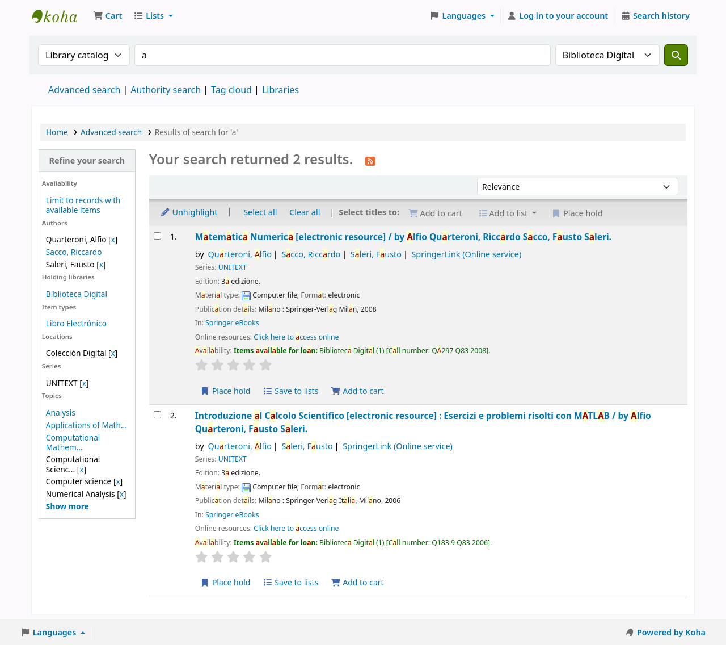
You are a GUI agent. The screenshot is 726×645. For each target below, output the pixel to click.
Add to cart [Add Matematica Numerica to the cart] (357, 391)
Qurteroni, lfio (240, 254)
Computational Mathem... (73, 442)
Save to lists (290, 391)
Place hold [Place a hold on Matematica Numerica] (225, 391)
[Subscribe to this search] (370, 160)
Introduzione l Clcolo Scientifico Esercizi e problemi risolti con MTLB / (423, 422)
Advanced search (84, 89)
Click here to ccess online (296, 337)
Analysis (60, 412)
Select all (260, 212)
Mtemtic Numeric (403, 237)
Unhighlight (189, 212)
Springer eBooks (232, 323)
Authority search (165, 89)
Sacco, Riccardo (74, 251)
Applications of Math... (86, 425)
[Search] (676, 55)
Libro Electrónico (76, 323)
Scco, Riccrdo (310, 254)
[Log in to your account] (558, 16)
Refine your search (87, 160)
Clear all (304, 212)
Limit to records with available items (83, 205)
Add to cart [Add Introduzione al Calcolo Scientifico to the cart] (357, 582)
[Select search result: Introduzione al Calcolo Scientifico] (157, 414)
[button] (107, 16)
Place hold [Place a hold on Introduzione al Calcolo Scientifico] (225, 582)
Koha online (60, 16)
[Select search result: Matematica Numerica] (157, 236)
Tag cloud (231, 89)
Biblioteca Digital (76, 293)
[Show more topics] (67, 506)
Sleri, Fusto (376, 254)
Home (57, 132)
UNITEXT (232, 267)
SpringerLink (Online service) (466, 254)
